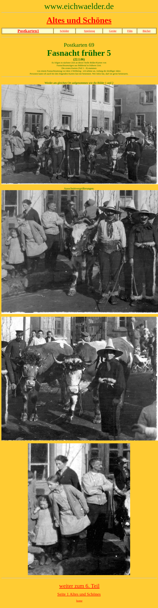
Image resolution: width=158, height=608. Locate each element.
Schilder (64, 30)
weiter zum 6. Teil (79, 586)
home (79, 600)
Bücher (147, 30)
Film (129, 30)
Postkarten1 (28, 31)
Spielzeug (89, 30)
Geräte (113, 30)
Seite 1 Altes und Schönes (79, 594)
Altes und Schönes (78, 20)
